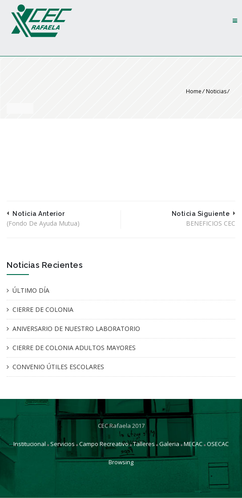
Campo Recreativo (104, 444)
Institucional (29, 444)
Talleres (144, 444)
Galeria (169, 444)
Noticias (216, 91)
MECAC (193, 444)
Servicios (62, 444)
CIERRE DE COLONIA (42, 309)
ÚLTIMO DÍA (30, 290)
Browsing (121, 462)
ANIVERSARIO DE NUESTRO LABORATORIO (76, 328)
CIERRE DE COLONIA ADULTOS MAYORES (74, 347)
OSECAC (218, 444)
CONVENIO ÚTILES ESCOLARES (58, 367)
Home (194, 91)
